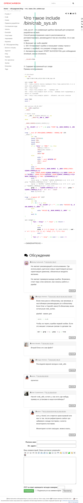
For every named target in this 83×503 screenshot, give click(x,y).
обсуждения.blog (16, 8)
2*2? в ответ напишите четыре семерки (40, 487)
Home (7, 8)
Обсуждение (37, 255)
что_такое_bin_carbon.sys (35, 8)
